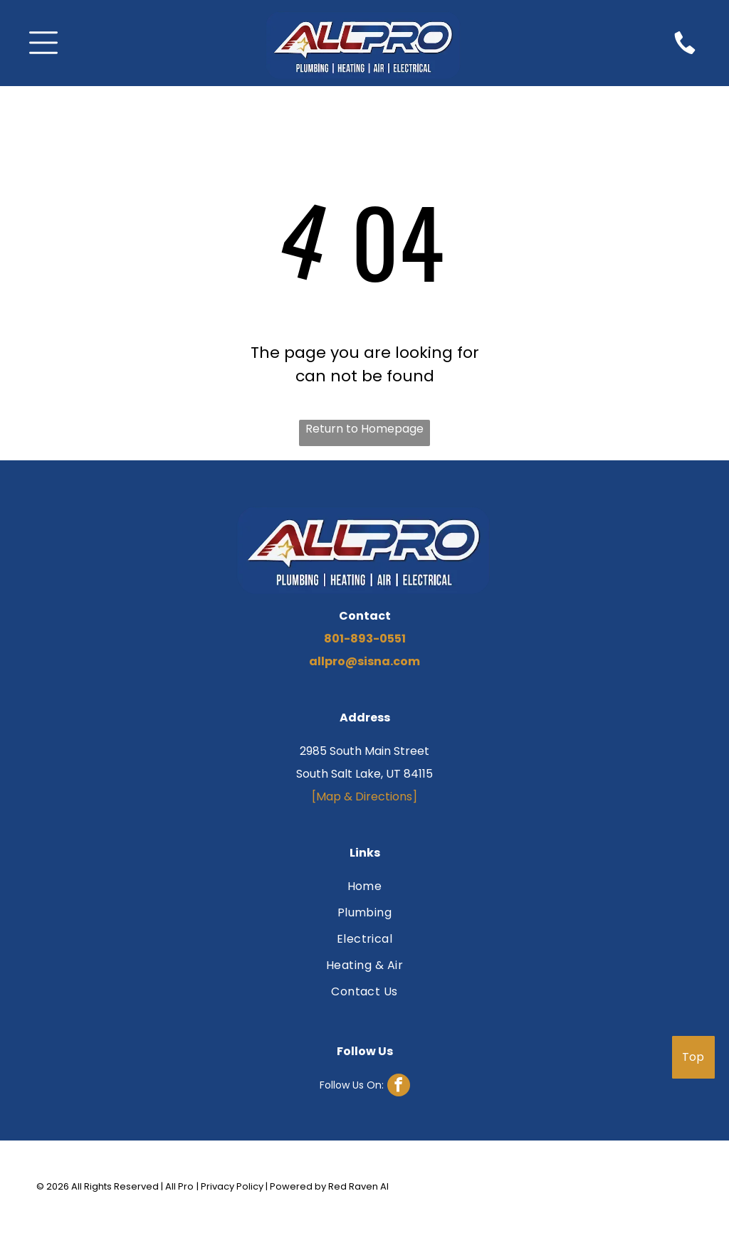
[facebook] (365, 1087)
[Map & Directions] (364, 796)
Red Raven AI (358, 1186)
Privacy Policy (232, 1186)
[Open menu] (43, 42)
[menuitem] (364, 888)
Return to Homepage (364, 428)
